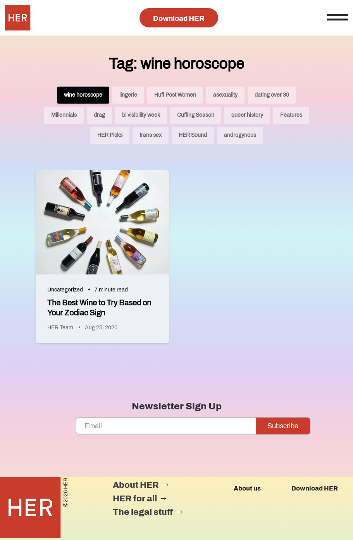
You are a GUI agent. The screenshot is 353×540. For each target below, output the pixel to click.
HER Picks (109, 135)
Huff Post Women (175, 95)
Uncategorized (65, 290)
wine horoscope (83, 95)
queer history (247, 115)
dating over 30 (272, 95)
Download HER (179, 18)
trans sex (150, 135)
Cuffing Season (195, 115)
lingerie (128, 95)
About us (247, 488)
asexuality (225, 95)
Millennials (64, 115)
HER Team (60, 327)
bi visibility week (141, 115)
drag (99, 115)
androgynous (240, 135)
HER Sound (193, 135)
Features (291, 115)
